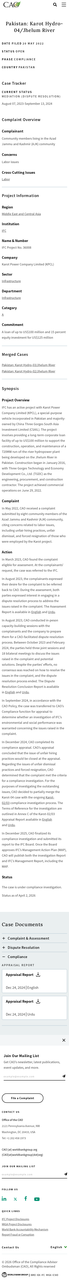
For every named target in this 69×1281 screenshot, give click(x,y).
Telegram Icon (63, 1076)
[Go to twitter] (15, 1198)
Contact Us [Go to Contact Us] (10, 1247)
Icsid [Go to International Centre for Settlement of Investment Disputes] (55, 1274)
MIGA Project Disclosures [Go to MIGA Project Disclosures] (17, 1224)
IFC (4, 230)
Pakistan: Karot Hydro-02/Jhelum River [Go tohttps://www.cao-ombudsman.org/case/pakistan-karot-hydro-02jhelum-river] (28, 371)
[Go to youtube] (37, 1198)
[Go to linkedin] (4, 1198)
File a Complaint (22, 1098)
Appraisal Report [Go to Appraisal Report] (34, 981)
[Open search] (55, 4)
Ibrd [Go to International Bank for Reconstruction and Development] (33, 1274)
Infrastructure (11, 281)
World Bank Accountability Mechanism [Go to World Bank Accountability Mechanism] (25, 1229)
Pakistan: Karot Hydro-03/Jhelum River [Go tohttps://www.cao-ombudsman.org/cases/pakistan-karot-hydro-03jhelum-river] (28, 365)
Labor (6, 179)
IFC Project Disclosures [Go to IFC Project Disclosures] (15, 1219)
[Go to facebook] (25, 1198)
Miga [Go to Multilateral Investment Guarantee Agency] (48, 1274)
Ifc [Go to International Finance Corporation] (43, 1274)
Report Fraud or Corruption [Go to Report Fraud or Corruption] (18, 1234)
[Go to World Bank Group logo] (15, 1274)
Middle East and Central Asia (21, 214)
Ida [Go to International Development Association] (38, 1274)
